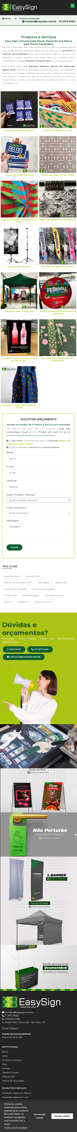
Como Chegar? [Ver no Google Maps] (10, 1028)
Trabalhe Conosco (10, 1072)
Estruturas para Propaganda (19, 311)
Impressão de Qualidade (15, 589)
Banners (8, 602)
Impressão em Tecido (54, 595)
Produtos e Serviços (12, 1060)
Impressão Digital (12, 576)
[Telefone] (38, 487)
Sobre (5, 1056)
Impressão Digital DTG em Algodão (58, 219)
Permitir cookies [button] (62, 1116)
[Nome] (38, 458)
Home (6, 19)
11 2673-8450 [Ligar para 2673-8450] (12, 1015)
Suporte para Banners (19, 266)
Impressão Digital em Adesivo (19, 130)
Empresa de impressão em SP (17, 582)
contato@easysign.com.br (39, 21)
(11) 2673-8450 (40, 649)
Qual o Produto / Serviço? (21, 494)
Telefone (12, 480)
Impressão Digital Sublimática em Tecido (19, 220)
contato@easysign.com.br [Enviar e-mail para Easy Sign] (19, 1012)
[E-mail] (38, 472)
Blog (4, 1064)
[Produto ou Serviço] (38, 500)
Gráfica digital (43, 582)
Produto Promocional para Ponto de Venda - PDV (19, 359)
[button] (72, 5)
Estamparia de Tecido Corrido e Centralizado (57, 359)
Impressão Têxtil (32, 576)
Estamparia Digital (31, 595)
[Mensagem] (38, 532)
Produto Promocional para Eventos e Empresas (58, 312)
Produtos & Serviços (29, 19)
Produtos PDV (10, 595)
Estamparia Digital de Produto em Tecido (19, 406)
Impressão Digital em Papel (19, 175)
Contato (6, 1068)
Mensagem (13, 520)
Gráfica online (61, 582)
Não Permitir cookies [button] (40, 1116)
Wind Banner (23, 602)
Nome (10, 452)
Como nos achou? (16, 507)
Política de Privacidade (13, 1081)
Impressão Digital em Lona (58, 130)
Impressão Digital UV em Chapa (58, 175)
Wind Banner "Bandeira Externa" (57, 266)
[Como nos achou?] (38, 513)
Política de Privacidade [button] (15, 1127)
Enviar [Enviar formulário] (14, 547)
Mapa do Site (8, 1076)
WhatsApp (14, 649)
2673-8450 (67, 21)
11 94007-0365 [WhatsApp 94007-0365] (12, 1019)
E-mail (10, 466)
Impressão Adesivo (43, 602)
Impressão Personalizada (43, 589)
